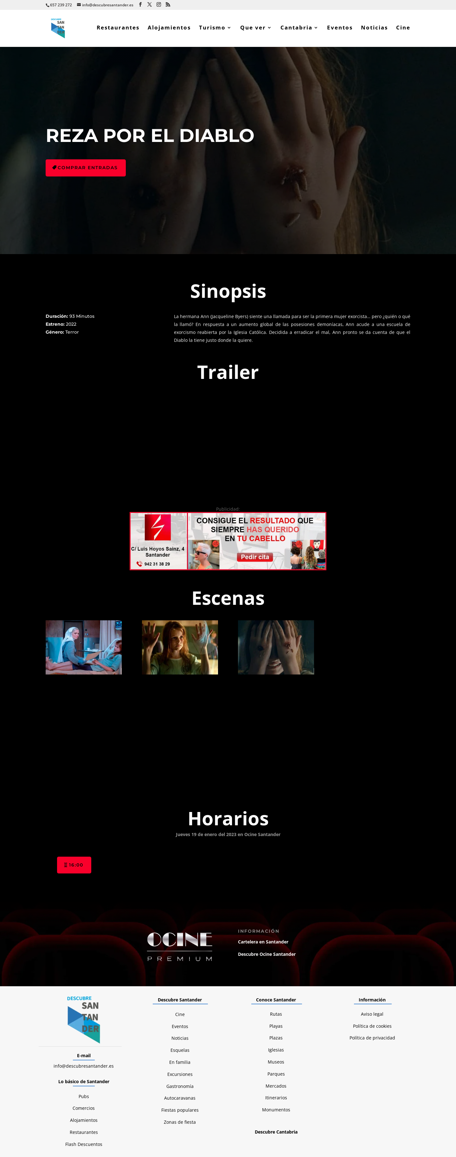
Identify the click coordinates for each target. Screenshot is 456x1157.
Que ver (253, 30)
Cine (403, 30)
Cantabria (296, 30)
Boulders (402, 1101)
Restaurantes (118, 30)
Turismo (212, 30)
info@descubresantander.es (84, 996)
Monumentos (276, 1040)
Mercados (276, 1016)
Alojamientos (169, 30)
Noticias (374, 30)
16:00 (76, 795)
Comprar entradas (88, 169)
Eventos (340, 30)
